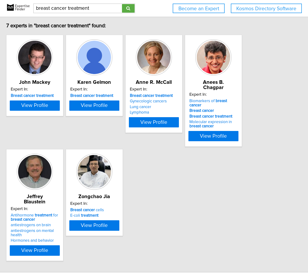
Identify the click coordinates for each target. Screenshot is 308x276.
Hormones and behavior (37, 221)
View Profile (45, 126)
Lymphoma (168, 112)
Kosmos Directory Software (266, 8)
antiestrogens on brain (36, 210)
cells (104, 200)
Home (152, 259)
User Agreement (186, 259)
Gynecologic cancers (177, 101)
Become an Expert (198, 8)
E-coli (101, 206)
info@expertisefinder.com (125, 259)
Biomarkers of (255, 96)
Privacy (165, 259)
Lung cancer (169, 107)
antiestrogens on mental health (43, 216)
